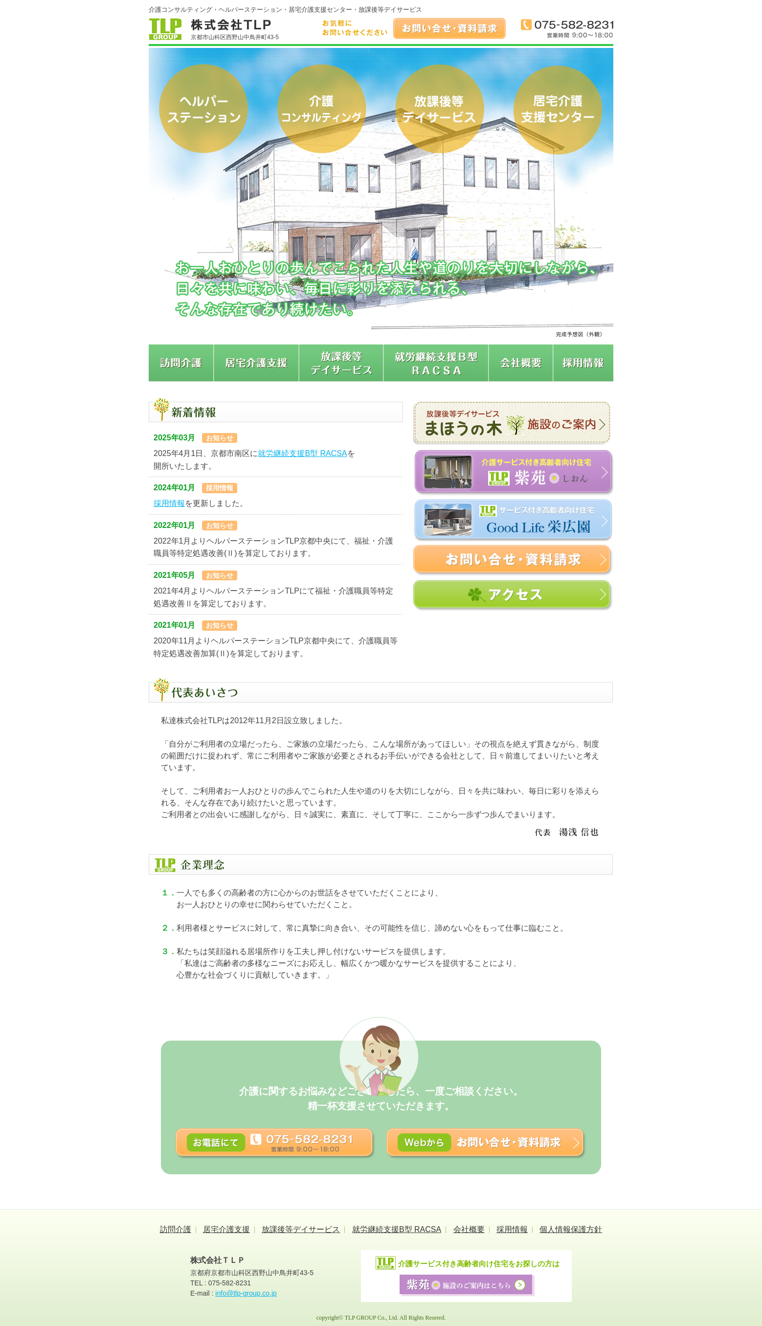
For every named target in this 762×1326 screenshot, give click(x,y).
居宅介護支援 (226, 1229)
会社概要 (469, 1229)
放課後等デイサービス (301, 1229)
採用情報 (169, 503)
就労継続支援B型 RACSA (302, 453)
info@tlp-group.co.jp (246, 1293)
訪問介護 (175, 1229)
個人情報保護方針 (570, 1229)
